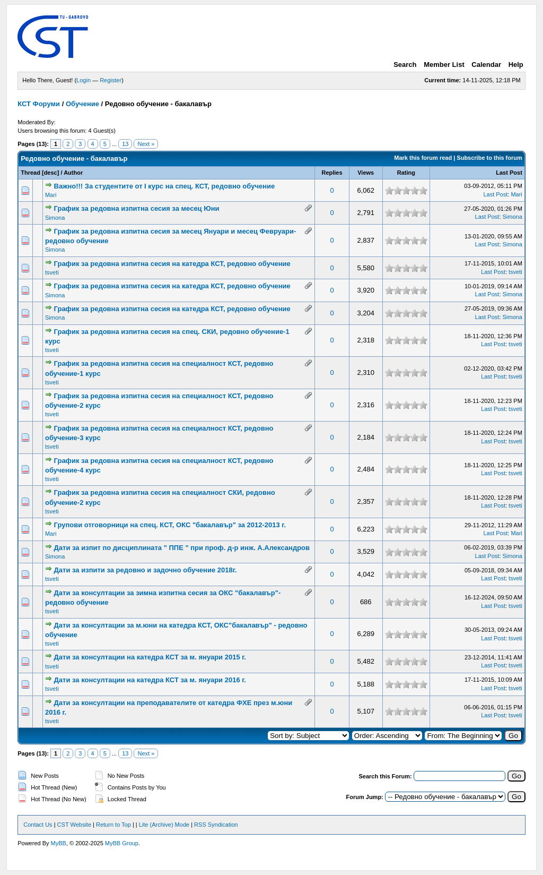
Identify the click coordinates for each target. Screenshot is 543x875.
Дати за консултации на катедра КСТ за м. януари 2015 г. (150, 657)
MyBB (58, 843)
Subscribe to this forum (489, 158)
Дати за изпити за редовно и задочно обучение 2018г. (145, 570)
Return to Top (113, 824)
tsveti (52, 272)
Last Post (509, 172)
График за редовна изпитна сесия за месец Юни (137, 208)
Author (73, 172)
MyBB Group (121, 843)
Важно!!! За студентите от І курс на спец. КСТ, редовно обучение (164, 186)
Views (365, 172)
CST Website (74, 824)
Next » (145, 144)
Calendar (486, 64)
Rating (406, 172)
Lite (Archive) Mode (164, 824)
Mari (50, 195)
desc (50, 172)
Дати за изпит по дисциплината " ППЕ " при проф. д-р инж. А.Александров (182, 548)
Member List (444, 64)
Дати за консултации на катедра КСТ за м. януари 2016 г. (150, 680)
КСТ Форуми (38, 104)
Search (404, 64)
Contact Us (37, 824)
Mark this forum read (423, 158)
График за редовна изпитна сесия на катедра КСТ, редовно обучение (172, 264)
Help (516, 64)
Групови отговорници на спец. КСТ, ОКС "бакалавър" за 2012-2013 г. (170, 525)
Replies (331, 172)
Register (110, 80)
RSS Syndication (216, 824)
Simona (55, 218)
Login (83, 80)
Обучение (82, 104)
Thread (30, 172)
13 (125, 144)
